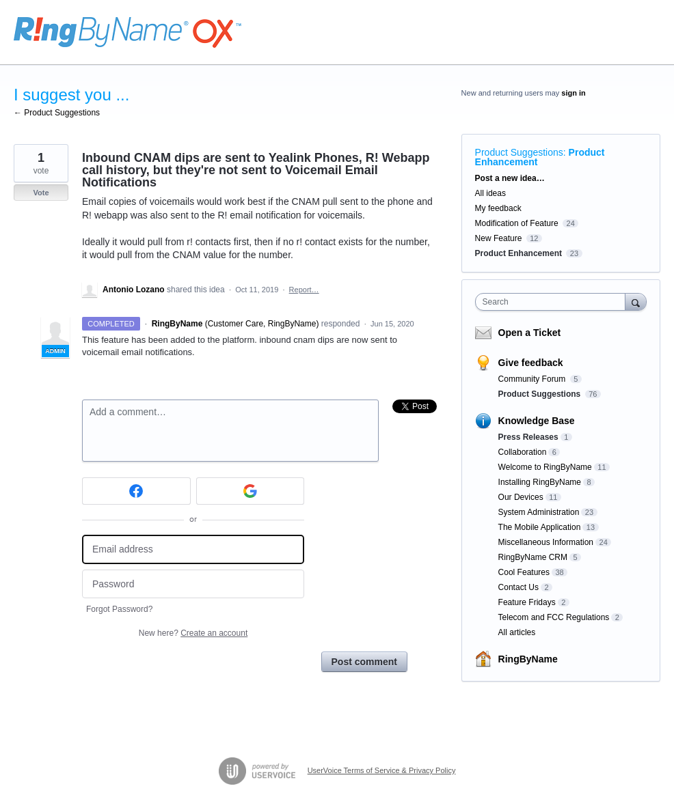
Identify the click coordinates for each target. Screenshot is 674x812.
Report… (304, 289)
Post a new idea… (510, 178)
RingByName (528, 659)
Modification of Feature (516, 223)
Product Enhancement (518, 253)
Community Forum (533, 379)
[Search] (636, 301)
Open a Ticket (529, 332)
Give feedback (530, 362)
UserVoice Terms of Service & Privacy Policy (382, 770)
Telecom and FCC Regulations (554, 617)
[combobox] (553, 302)
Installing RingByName (539, 482)
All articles (517, 632)
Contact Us (518, 587)
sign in (573, 93)
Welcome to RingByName (545, 467)
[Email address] (193, 549)
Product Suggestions (519, 152)
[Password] (193, 584)
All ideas (490, 193)
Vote (41, 192)
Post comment (364, 661)
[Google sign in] (250, 491)
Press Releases (528, 437)
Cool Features (524, 572)
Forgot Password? (119, 609)
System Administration (539, 512)
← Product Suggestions (57, 112)
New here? (193, 633)
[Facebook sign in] (136, 491)
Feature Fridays (527, 602)
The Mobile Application (539, 527)
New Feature (498, 238)
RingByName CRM (532, 557)
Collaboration (522, 452)
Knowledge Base (536, 420)
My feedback (498, 208)
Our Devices (520, 497)
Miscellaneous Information (545, 542)
